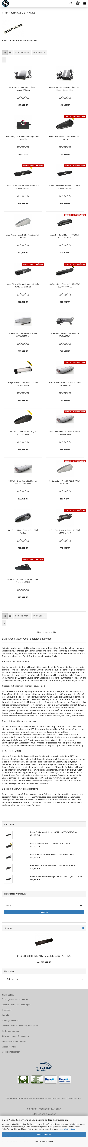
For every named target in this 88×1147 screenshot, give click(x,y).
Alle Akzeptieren (44, 1134)
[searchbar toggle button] (70, 3)
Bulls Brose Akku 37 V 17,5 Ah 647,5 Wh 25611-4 (64, 137)
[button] (5, 52)
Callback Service (9, 1046)
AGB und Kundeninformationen (15, 1036)
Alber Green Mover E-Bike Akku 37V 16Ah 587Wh (22, 236)
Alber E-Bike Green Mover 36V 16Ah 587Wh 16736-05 (23, 334)
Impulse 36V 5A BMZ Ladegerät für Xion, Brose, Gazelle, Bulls (65, 88)
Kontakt (5, 1015)
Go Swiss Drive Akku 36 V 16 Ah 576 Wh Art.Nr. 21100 (64, 482)
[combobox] (22, 52)
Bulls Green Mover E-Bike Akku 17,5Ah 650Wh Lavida (23, 531)
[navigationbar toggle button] (84, 3)
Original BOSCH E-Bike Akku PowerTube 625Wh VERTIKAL (44, 956)
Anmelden (44, 912)
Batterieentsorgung (10, 1031)
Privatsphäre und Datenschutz (15, 1041)
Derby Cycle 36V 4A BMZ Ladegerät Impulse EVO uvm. (23, 88)
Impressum (6, 1010)
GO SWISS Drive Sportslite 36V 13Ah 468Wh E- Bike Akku (22, 482)
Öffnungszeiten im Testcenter (15, 999)
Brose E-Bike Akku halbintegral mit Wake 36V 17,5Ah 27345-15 (23, 285)
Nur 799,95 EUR (44, 962)
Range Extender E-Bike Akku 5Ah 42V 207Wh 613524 (23, 383)
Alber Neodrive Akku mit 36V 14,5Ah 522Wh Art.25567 (65, 236)
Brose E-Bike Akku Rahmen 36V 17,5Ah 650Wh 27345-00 (64, 187)
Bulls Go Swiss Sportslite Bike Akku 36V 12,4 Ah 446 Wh (65, 383)
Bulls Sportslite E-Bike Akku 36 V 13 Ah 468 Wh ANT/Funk (65, 433)
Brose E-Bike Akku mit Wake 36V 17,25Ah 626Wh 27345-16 (23, 187)
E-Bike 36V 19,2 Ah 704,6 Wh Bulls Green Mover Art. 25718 (23, 580)
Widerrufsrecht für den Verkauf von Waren (20, 1025)
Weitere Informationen (44, 1141)
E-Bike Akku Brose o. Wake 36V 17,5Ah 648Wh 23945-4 (65, 531)
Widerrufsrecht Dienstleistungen (16, 1004)
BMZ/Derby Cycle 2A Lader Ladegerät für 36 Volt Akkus (23, 137)
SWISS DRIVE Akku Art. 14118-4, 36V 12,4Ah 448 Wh (23, 433)
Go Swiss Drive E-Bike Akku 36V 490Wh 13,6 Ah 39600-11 (64, 285)
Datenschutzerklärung (68, 1129)
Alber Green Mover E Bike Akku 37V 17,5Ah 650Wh (65, 334)
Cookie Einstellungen (11, 1051)
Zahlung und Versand (11, 1020)
